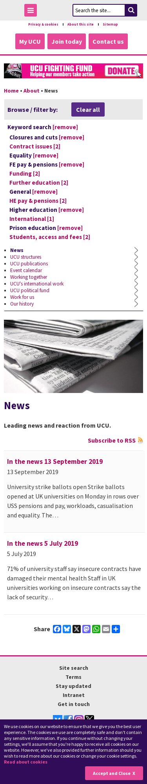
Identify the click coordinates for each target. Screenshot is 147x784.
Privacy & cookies (43, 24)
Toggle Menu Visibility (32, 12)
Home (11, 90)
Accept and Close (112, 773)
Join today (66, 41)
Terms (73, 676)
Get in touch (74, 704)
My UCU (30, 41)
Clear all (88, 109)
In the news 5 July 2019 (42, 543)
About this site (80, 24)
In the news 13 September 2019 (55, 461)
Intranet (74, 695)
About (32, 90)
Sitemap (110, 24)
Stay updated (73, 685)
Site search (73, 667)
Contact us (108, 41)
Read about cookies (25, 762)
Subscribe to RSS (112, 440)
